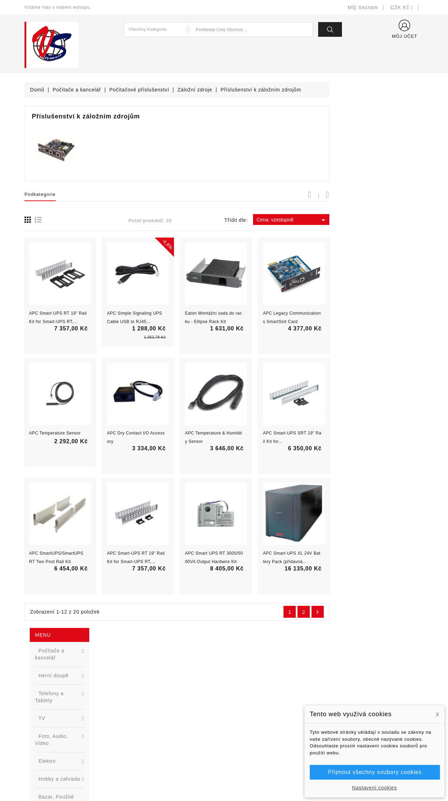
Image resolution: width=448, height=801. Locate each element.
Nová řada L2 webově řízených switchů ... (78, 377)
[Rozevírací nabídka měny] (402, 7)
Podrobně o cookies (252, 722)
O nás (236, 711)
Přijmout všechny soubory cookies (374, 772)
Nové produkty (144, 690)
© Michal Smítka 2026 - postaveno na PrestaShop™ (224, 777)
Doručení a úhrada (251, 680)
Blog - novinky (144, 722)
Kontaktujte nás (247, 732)
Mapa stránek (245, 743)
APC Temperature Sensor (149, 433)
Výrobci (136, 711)
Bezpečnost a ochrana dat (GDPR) (269, 690)
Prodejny (239, 753)
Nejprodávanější (146, 701)
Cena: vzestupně (386, 220)
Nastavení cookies (374, 787)
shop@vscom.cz (52, 732)
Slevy (133, 680)
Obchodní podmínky (252, 701)
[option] (66, 350)
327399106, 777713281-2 (63, 722)
